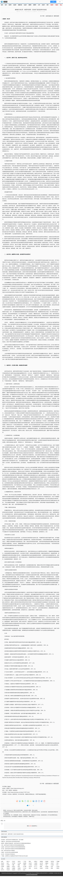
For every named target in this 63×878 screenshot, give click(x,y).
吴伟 (52, 866)
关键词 (56, 4)
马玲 (46, 864)
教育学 (34, 4)
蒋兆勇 (47, 866)
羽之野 (8, 869)
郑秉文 (58, 868)
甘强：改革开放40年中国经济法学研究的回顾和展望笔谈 (12, 845)
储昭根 (13, 868)
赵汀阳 (41, 863)
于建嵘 (58, 861)
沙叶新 (58, 866)
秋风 (19, 866)
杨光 (24, 869)
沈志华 (30, 863)
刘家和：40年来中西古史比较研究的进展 (9, 852)
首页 (2, 4)
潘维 (52, 868)
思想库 (52, 4)
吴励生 (41, 868)
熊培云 (13, 866)
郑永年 (13, 861)
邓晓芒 (24, 864)
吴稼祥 (19, 868)
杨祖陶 (24, 863)
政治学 (14, 4)
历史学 (43, 4)
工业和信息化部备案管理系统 (31, 874)
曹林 (30, 861)
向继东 (35, 863)
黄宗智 (52, 861)
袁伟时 (2, 866)
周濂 (13, 864)
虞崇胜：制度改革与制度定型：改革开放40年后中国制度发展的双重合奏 (16, 843)
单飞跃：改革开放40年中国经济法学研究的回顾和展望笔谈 (13, 848)
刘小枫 (24, 866)
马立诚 (19, 863)
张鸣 (57, 863)
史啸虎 (8, 866)
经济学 (10, 4)
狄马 (57, 864)
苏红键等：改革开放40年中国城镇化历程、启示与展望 (12, 839)
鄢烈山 (35, 861)
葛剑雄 (8, 868)
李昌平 (52, 863)
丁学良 (24, 861)
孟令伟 (30, 866)
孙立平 (19, 869)
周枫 (41, 866)
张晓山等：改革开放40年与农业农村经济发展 (10, 841)
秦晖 (2, 861)
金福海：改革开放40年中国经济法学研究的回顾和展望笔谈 (13, 846)
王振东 (52, 864)
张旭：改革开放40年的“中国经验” (8, 850)
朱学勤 (47, 868)
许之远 (24, 868)
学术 (7, 790)
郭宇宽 (13, 863)
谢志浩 (13, 869)
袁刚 (30, 868)
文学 (39, 4)
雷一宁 (35, 866)
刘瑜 (2, 868)
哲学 (48, 4)
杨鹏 (19, 864)
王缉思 (30, 864)
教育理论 (15, 790)
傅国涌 (41, 861)
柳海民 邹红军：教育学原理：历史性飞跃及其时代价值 (12, 834)
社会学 (25, 4)
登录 (30, 826)
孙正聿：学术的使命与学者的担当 (8, 854)
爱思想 (4, 2)
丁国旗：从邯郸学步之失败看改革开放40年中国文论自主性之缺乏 (14, 856)
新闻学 (30, 4)
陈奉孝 (35, 864)
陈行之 (8, 861)
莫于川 (2, 869)
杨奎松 (2, 864)
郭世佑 (41, 864)
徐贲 (8, 863)
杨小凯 (35, 868)
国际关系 (20, 4)
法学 (6, 4)
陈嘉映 (47, 861)
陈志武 (2, 863)
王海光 (8, 864)
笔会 (61, 4)
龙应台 (19, 861)
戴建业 (47, 863)
